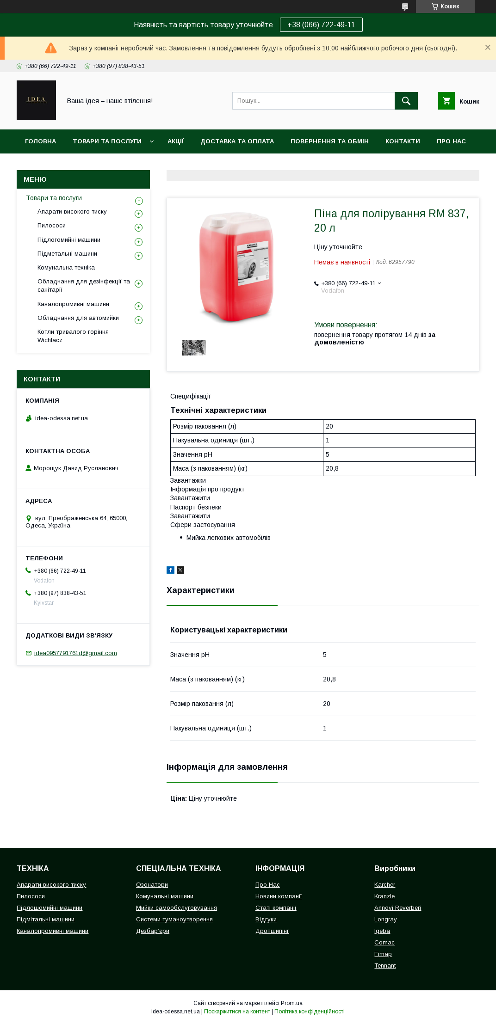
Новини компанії (278, 896)
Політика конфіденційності (309, 1011)
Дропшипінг (272, 930)
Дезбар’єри (152, 930)
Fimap (383, 953)
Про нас (451, 141)
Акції (175, 141)
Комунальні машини (164, 896)
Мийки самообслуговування (176, 907)
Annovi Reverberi (397, 907)
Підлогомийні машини (68, 239)
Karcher (384, 884)
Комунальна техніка (66, 267)
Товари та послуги (107, 141)
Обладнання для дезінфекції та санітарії (83, 285)
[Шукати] (406, 101)
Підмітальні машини (45, 919)
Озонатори (152, 884)
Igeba (382, 930)
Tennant (385, 965)
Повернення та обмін (330, 141)
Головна (40, 141)
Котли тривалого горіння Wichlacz (73, 335)
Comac (384, 942)
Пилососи (51, 225)
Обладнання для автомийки (78, 317)
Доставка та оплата (237, 141)
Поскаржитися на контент (237, 1011)
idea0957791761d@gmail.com (75, 653)
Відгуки (266, 919)
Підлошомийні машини (49, 907)
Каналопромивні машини (73, 303)
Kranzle (384, 896)
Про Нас (267, 884)
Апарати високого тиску (72, 211)
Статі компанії (276, 907)
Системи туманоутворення (174, 919)
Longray (385, 919)
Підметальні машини (67, 253)
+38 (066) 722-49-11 (321, 25)
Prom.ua (292, 1003)
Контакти (402, 141)
